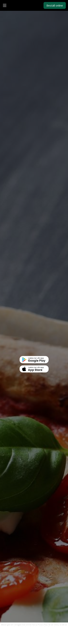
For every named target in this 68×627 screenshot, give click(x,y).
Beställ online (54, 5)
